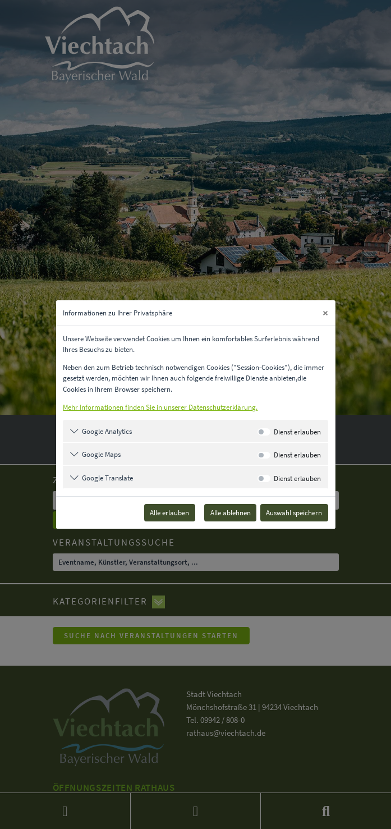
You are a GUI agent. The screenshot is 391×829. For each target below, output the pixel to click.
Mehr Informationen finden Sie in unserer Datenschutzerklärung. (160, 406)
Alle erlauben (169, 512)
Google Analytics (107, 431)
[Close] (325, 313)
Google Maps (101, 454)
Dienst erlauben (297, 431)
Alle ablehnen (230, 512)
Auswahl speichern (294, 512)
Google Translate (107, 477)
